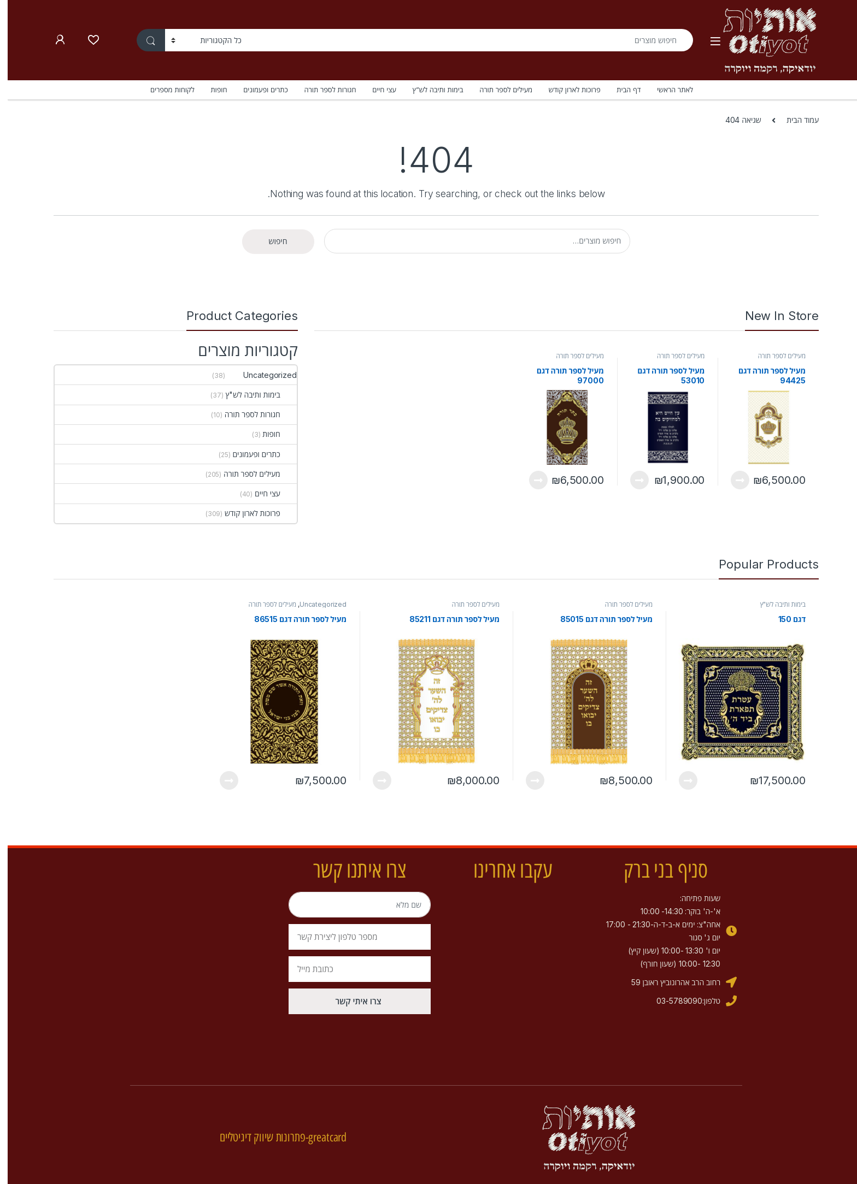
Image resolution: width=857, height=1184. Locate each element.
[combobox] (462, 40)
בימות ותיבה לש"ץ (253, 394)
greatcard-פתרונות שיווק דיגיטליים (275, 1137)
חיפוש (270, 241)
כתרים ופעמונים (258, 89)
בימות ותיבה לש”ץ (430, 89)
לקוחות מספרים (165, 89)
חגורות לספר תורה (322, 89)
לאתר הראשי (667, 89)
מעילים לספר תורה (498, 89)
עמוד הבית (795, 120)
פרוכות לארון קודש (567, 89)
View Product (732, 480)
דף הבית (621, 89)
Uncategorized (254, 375)
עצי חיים (376, 89)
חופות (211, 89)
